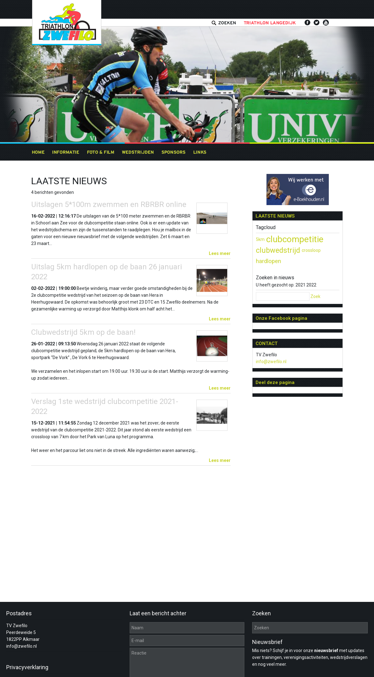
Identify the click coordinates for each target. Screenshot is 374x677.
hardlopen (268, 261)
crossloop (311, 250)
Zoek (315, 296)
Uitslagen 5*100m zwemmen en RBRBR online (108, 204)
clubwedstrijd (278, 250)
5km (260, 239)
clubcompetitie (295, 239)
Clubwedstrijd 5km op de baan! (83, 332)
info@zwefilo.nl (271, 361)
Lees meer (220, 253)
